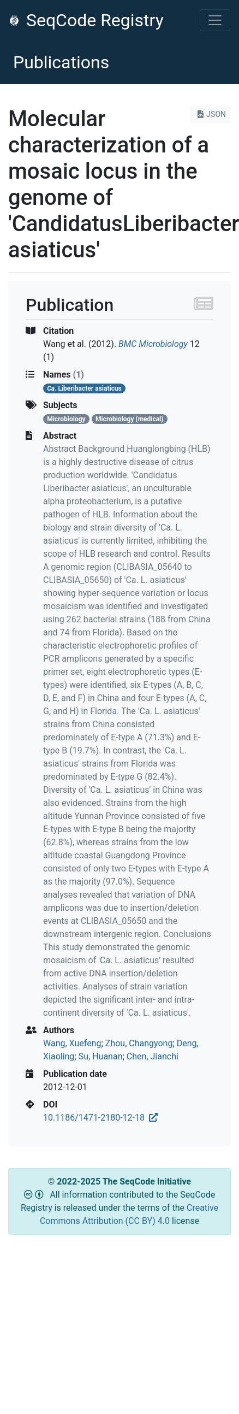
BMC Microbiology (153, 344)
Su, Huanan (101, 1056)
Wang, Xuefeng (72, 1043)
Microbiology (66, 419)
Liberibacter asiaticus (84, 388)
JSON (210, 114)
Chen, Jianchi (152, 1056)
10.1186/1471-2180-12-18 (100, 1117)
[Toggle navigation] (215, 20)
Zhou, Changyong (139, 1043)
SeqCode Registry (86, 20)
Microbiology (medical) (129, 419)
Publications (61, 62)
